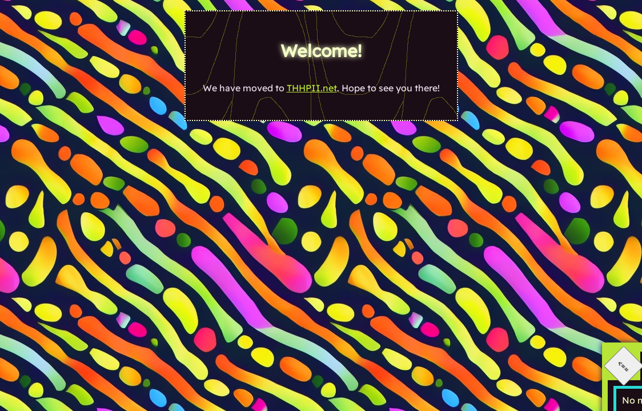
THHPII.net (312, 88)
